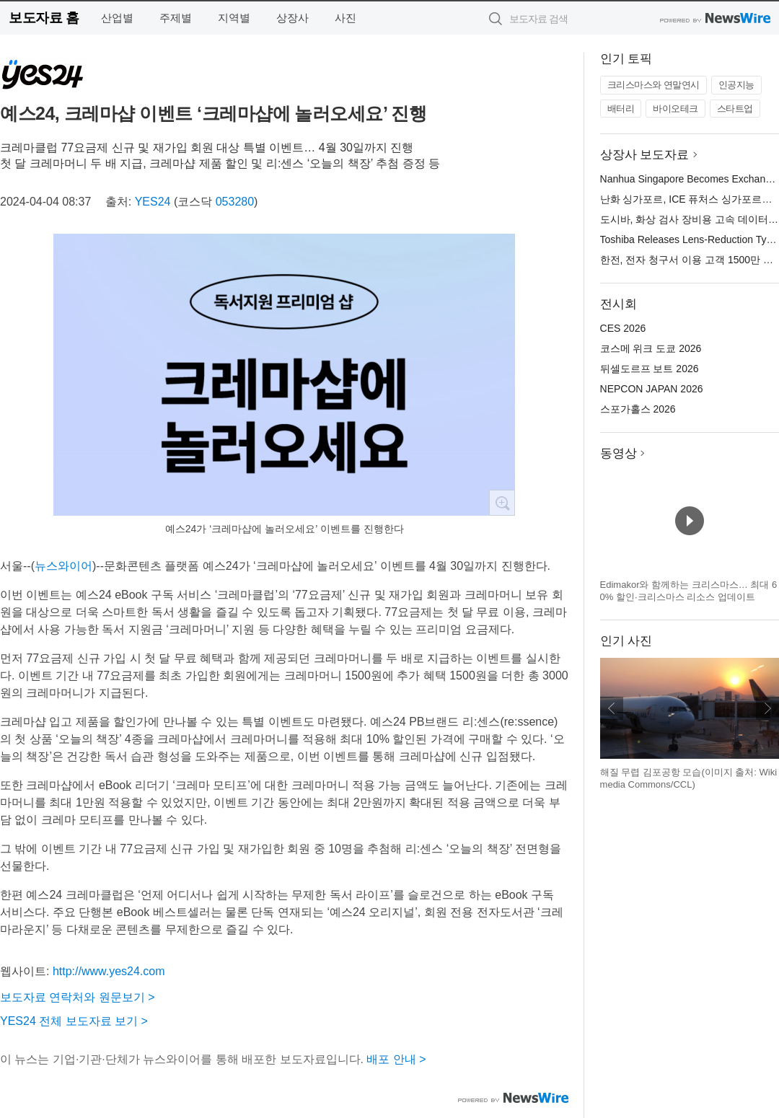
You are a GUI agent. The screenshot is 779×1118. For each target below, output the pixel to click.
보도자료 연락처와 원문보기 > (77, 997)
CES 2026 (623, 328)
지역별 (234, 18)
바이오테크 (675, 108)
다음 (767, 708)
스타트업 (735, 108)
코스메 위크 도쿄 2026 (651, 348)
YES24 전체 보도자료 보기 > (74, 1021)
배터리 (621, 108)
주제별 (175, 18)
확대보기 (502, 503)
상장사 (292, 18)
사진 (345, 18)
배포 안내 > (396, 1059)
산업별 (117, 18)
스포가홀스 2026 (638, 409)
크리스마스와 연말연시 (653, 84)
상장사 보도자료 (645, 155)
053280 (235, 201)
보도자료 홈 (44, 17)
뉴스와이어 (63, 566)
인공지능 (736, 84)
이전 (611, 708)
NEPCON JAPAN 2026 (651, 389)
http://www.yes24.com (109, 971)
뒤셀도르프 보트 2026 (649, 368)
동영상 (618, 453)
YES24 (153, 201)
